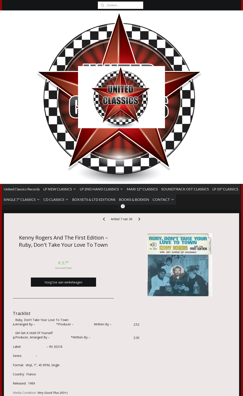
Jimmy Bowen (84, 213)
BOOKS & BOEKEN (134, 88)
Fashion (29, 244)
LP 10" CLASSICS (225, 78)
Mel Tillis (118, 213)
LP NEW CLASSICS (59, 78)
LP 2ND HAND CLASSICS (101, 78)
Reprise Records (34, 235)
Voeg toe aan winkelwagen (63, 171)
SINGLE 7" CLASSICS (22, 88)
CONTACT (163, 88)
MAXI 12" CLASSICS (142, 78)
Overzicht (23, 315)
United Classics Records (22, 78)
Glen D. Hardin (46, 213)
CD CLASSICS (56, 88)
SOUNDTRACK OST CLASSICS (185, 78)
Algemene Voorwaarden (19, 353)
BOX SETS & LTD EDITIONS (93, 88)
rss (150, 388)
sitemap (141, 388)
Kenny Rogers (101, 226)
